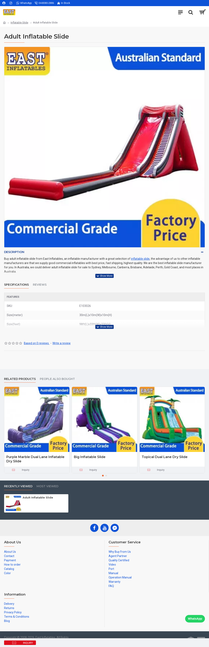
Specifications (16, 284)
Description (14, 252)
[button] (103, 475)
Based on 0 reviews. (36, 343)
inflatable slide (140, 258)
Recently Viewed (18, 486)
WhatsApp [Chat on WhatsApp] (195, 618)
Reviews (40, 284)
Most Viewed (47, 486)
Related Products (20, 379)
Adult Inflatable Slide (38, 497)
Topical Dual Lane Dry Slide (165, 457)
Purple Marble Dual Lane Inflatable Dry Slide (35, 459)
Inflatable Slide (19, 22)
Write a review (61, 343)
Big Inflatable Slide (90, 457)
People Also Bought (57, 379)
